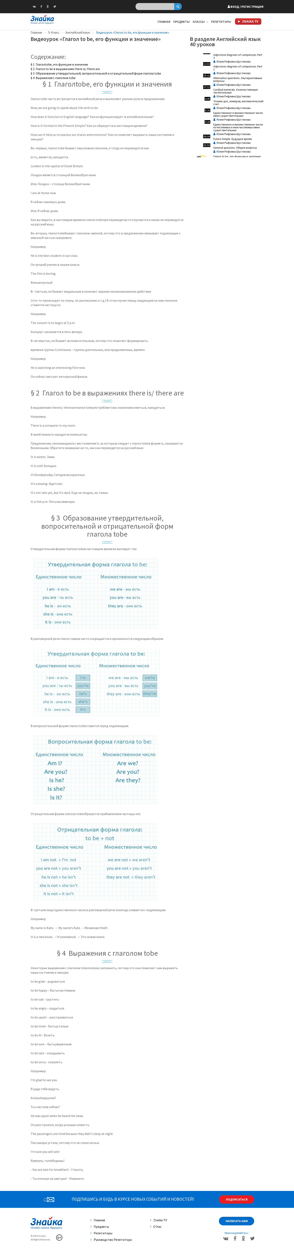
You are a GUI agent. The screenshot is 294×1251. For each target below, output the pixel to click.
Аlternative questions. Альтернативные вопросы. (237, 79)
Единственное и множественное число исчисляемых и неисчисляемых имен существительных (238, 127)
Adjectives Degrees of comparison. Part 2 (237, 56)
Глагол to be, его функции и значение (237, 156)
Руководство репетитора (111, 1240)
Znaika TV (158, 1220)
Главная (164, 22)
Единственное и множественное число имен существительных (238, 114)
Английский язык (78, 32)
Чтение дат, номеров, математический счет (238, 102)
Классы (200, 22)
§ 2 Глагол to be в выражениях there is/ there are (65, 69)
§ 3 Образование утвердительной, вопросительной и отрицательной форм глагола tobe (96, 73)
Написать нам (237, 1221)
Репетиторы (221, 22)
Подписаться (236, 1199)
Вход (245, 6)
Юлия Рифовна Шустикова (232, 61)
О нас (155, 1227)
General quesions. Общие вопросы (235, 147)
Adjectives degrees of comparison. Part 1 (237, 68)
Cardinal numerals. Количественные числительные (235, 91)
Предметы (181, 22)
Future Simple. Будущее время (232, 139)
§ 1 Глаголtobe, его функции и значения (59, 64)
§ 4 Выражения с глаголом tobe (53, 78)
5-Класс (53, 32)
